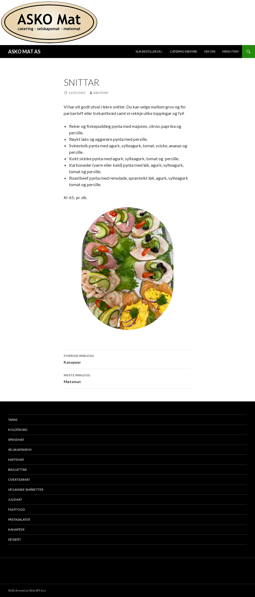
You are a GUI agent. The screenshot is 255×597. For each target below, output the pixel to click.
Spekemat (16, 440)
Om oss (209, 51)
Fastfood (16, 509)
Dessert (14, 539)
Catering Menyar (183, 51)
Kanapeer (128, 358)
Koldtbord (17, 430)
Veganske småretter (25, 489)
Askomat (100, 93)
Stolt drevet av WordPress (27, 590)
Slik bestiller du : (149, 51)
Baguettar (17, 470)
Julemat (15, 499)
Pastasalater (19, 519)
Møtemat (128, 378)
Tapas (12, 420)
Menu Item (230, 51)
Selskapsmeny (20, 450)
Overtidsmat (19, 479)
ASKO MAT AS (24, 51)
